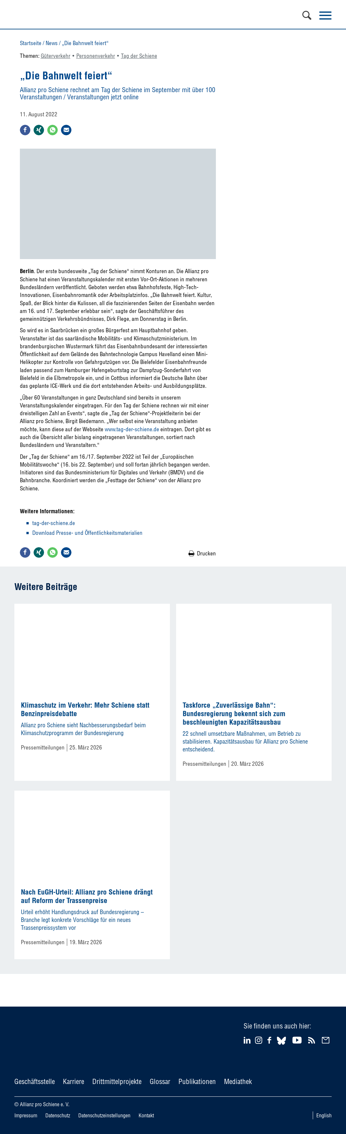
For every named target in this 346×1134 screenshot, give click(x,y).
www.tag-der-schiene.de (132, 429)
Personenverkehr (95, 55)
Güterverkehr (55, 55)
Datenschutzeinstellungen (104, 1115)
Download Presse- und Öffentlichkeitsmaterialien (87, 532)
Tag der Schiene (139, 55)
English (324, 1115)
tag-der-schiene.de (53, 522)
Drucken (206, 553)
